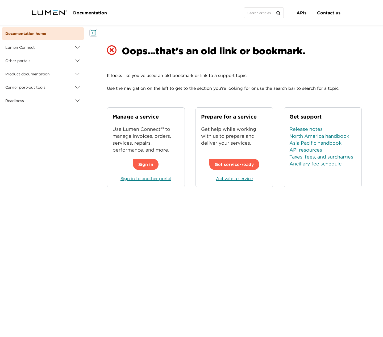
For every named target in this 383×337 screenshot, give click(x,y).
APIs (301, 12)
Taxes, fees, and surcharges (321, 157)
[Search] (264, 12)
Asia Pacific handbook (315, 143)
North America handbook (319, 136)
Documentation (90, 12)
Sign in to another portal (145, 178)
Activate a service (234, 178)
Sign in (145, 164)
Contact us (328, 12)
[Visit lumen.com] (49, 12)
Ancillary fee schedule (315, 164)
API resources (305, 150)
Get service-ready (234, 164)
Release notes (306, 129)
